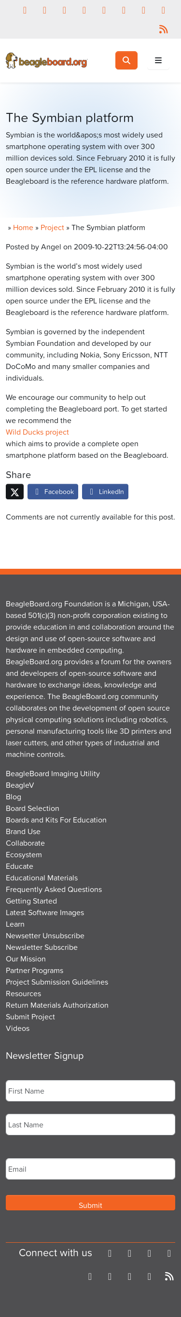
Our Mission (26, 958)
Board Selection (32, 808)
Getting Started (31, 900)
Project (52, 227)
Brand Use (23, 831)
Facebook (53, 491)
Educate (19, 866)
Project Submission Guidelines (57, 981)
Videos (17, 1028)
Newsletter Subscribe (42, 947)
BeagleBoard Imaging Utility (53, 773)
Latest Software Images (45, 912)
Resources (23, 993)
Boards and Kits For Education (56, 819)
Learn (15, 924)
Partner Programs (34, 970)
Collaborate (25, 842)
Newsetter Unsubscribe (45, 935)
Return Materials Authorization (57, 1005)
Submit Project (30, 1016)
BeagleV (20, 785)
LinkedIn (105, 491)
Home (23, 227)
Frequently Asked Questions (54, 889)
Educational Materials (42, 877)
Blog (13, 796)
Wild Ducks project (37, 431)
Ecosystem (24, 854)
